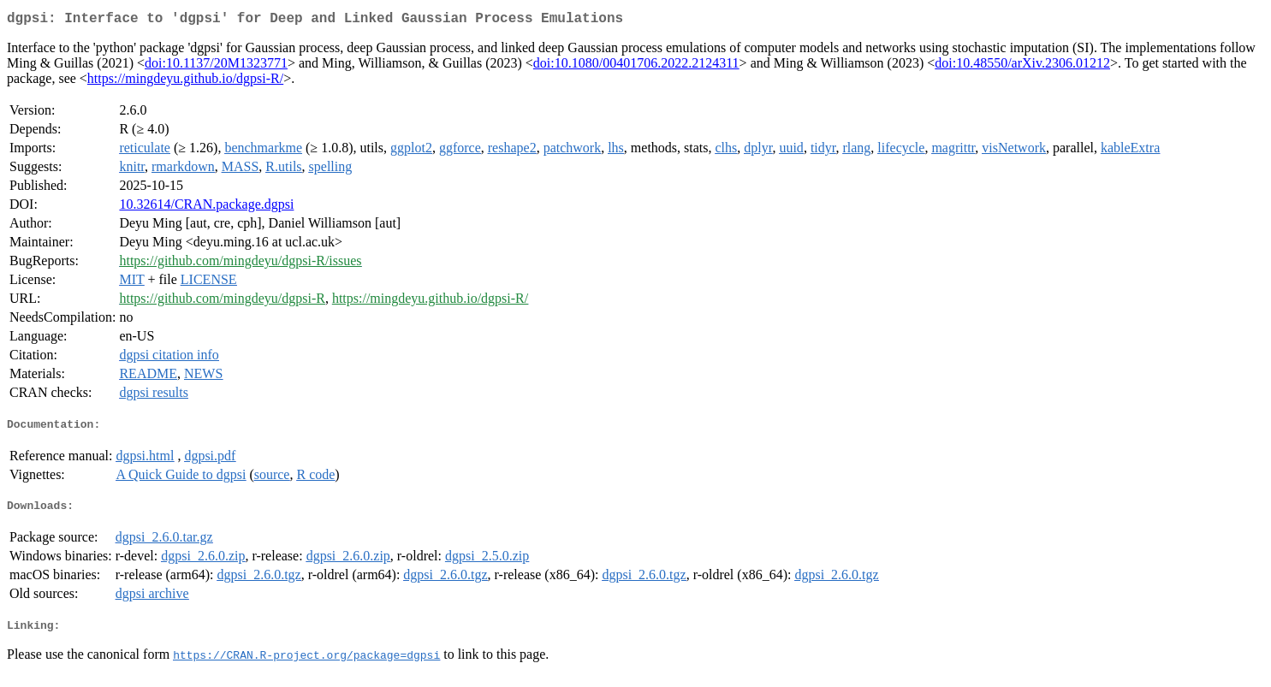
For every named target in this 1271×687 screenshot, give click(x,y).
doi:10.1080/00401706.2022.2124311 (636, 66)
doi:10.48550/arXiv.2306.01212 (1022, 66)
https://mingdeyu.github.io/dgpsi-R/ (185, 81)
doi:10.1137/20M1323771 (216, 66)
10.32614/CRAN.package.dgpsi (206, 207)
